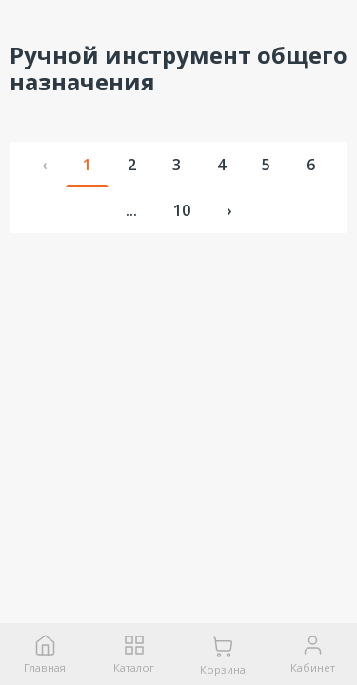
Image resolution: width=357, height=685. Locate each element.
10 (181, 210)
